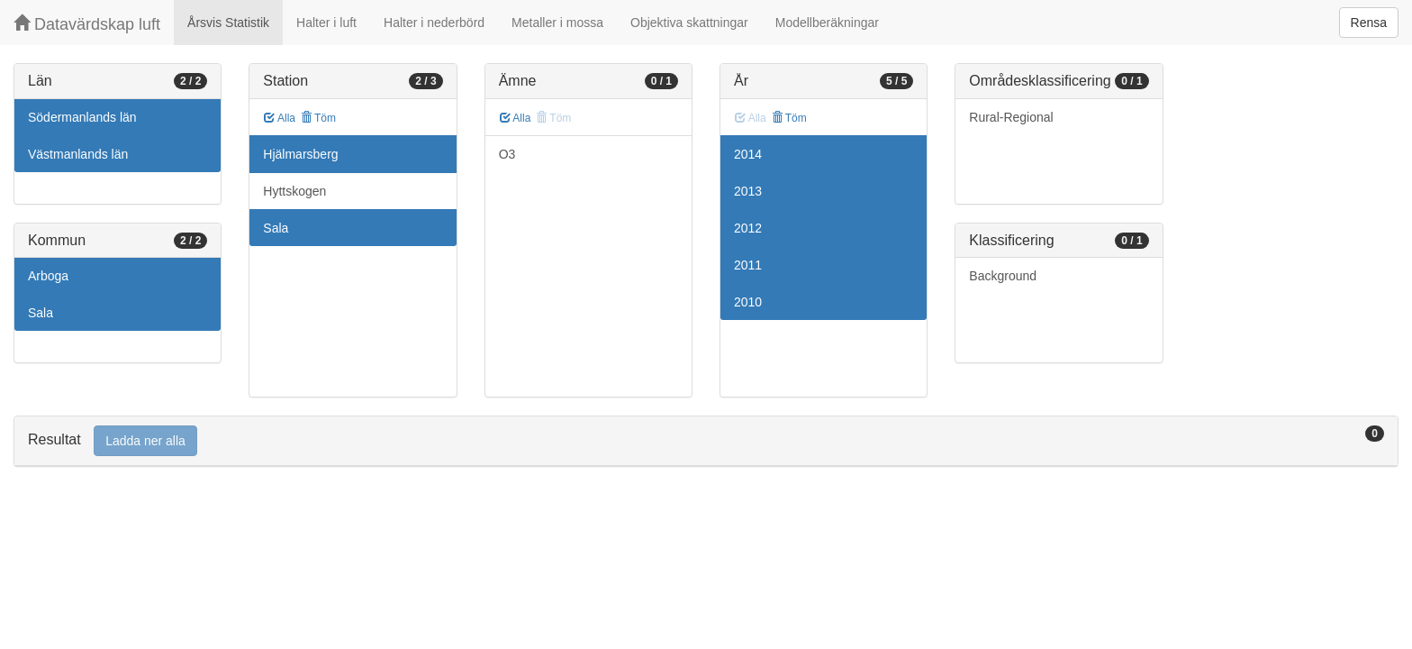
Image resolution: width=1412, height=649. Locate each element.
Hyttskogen (294, 191)
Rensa (1369, 22)
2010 (748, 302)
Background (1002, 276)
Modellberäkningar (827, 22)
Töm (318, 118)
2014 (748, 154)
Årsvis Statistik (228, 22)
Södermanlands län (82, 117)
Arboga (48, 276)
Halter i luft (326, 22)
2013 (748, 191)
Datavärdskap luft (87, 23)
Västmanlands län (78, 154)
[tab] (706, 441)
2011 (748, 265)
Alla (279, 118)
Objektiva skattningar (689, 22)
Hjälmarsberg (300, 154)
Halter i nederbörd (434, 22)
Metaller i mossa (557, 22)
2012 (748, 228)
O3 (507, 154)
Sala (40, 313)
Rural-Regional (1011, 117)
